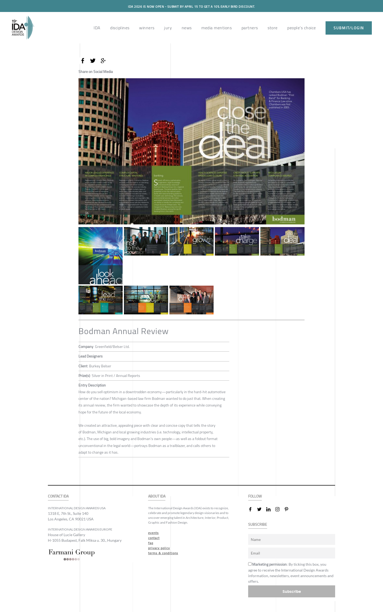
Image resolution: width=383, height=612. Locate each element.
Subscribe (291, 591)
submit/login (349, 27)
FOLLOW (255, 496)
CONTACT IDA (58, 496)
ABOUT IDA (156, 496)
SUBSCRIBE (257, 524)
